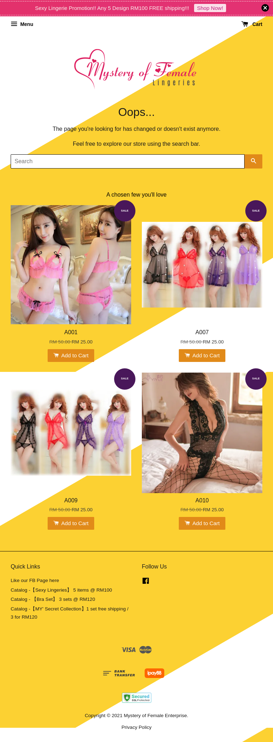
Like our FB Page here (35, 580)
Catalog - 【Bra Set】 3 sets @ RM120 (53, 599)
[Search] (128, 161)
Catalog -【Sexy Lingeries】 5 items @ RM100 (61, 590)
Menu (22, 24)
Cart (251, 24)
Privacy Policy (137, 727)
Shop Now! (210, 8)
